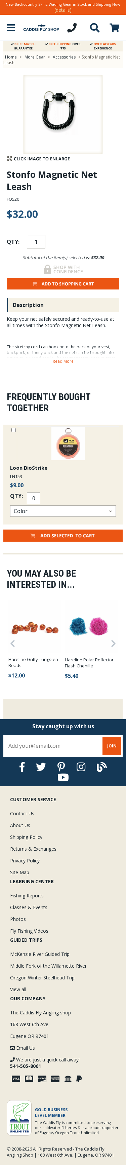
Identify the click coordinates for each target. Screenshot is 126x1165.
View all (18, 989)
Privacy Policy (25, 860)
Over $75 (63, 46)
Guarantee (23, 46)
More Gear (35, 57)
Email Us (22, 1048)
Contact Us (22, 813)
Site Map (19, 872)
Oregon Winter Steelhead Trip (42, 977)
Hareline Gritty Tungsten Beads (33, 662)
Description (28, 305)
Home (11, 57)
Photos (18, 919)
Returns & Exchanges (33, 849)
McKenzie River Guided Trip (40, 954)
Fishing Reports (27, 895)
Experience (103, 46)
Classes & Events (28, 907)
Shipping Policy (26, 837)
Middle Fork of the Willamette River (48, 966)
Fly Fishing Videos (29, 931)
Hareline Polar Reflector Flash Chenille (89, 663)
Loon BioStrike (28, 467)
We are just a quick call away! (45, 1062)
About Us (20, 825)
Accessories (65, 57)
